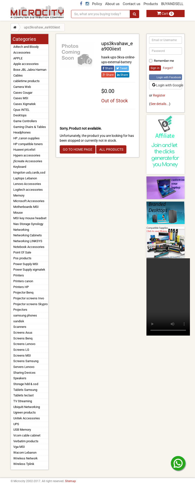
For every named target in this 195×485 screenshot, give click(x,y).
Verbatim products (25, 441)
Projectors (20, 309)
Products (151, 4)
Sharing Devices (24, 372)
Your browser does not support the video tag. (168, 297)
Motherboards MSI (26, 207)
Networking (21, 230)
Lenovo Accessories (27, 184)
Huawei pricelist (24, 149)
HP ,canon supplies (26, 138)
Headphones (22, 132)
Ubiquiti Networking (26, 407)
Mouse (18, 212)
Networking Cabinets (27, 235)
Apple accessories (26, 64)
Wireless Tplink (23, 464)
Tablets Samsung (25, 390)
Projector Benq (23, 292)
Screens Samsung (25, 361)
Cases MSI (20, 98)
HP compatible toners (28, 144)
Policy (97, 4)
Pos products (22, 258)
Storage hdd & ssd (25, 384)
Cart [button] (165, 13)
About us (112, 4)
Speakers (19, 378)
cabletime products (26, 81)
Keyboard (19, 167)
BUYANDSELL (172, 4)
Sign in (155, 68)
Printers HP (21, 287)
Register (159, 95)
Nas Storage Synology (28, 224)
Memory (18, 195)
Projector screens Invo (28, 298)
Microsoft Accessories (28, 201)
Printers (18, 275)
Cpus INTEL (21, 110)
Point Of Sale (22, 252)
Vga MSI (19, 447)
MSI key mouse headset (29, 218)
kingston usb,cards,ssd (29, 172)
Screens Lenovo (24, 344)
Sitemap (70, 481)
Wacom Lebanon (24, 452)
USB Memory (22, 429)
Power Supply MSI (25, 264)
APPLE (17, 58)
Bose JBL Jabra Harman (29, 69)
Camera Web (22, 87)
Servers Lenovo (23, 367)
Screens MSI (22, 355)
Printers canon (23, 281)
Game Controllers (25, 121)
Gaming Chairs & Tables (29, 127)
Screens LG (21, 349)
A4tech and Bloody (26, 47)
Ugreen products (24, 412)
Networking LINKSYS (27, 241)
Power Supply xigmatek (29, 269)
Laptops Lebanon (25, 178)
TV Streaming (22, 401)
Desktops (20, 115)
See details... (159, 104)
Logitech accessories (28, 189)
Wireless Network (25, 458)
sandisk (18, 321)
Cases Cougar (22, 92)
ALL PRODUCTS (111, 149)
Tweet (121, 68)
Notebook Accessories (28, 247)
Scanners (19, 327)
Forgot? (168, 68)
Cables (18, 75)
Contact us (131, 4)
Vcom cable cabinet (26, 435)
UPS (16, 424)
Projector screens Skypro (30, 304)
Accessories (21, 52)
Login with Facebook (169, 77)
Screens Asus (22, 332)
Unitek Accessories (26, 418)
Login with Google (167, 85)
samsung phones (25, 315)
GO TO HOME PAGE (77, 149)
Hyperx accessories (26, 155)
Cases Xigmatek (24, 104)
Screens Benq (22, 338)
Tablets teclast (23, 395)
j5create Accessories (27, 161)
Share (108, 68)
